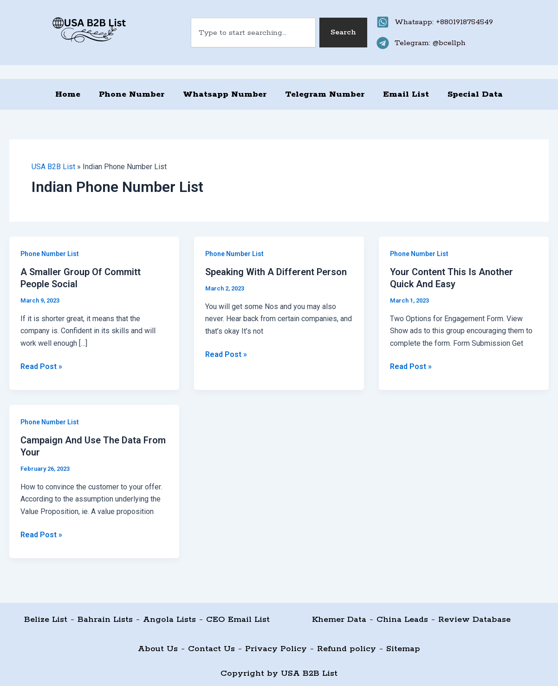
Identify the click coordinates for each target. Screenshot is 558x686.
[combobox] (253, 32)
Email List (406, 94)
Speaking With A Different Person (276, 271)
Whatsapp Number (224, 94)
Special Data (475, 94)
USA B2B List (53, 166)
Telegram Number (324, 94)
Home (67, 94)
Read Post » (41, 366)
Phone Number (131, 94)
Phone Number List (49, 253)
